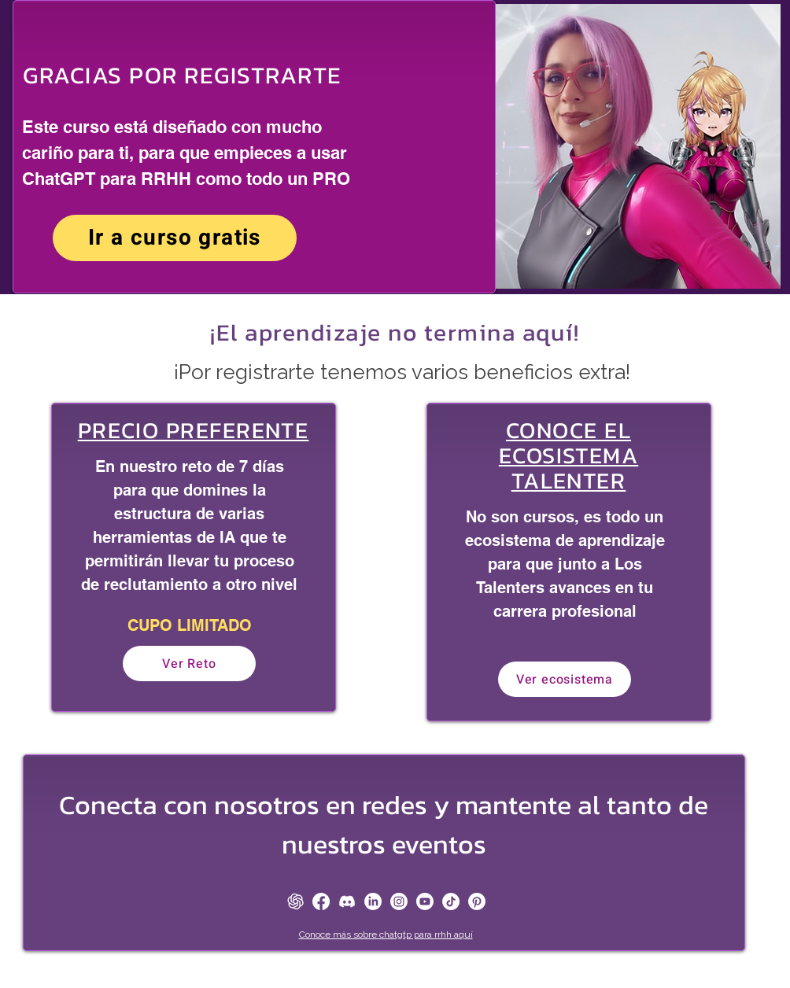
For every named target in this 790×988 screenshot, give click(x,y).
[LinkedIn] (373, 901)
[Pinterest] (476, 901)
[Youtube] (425, 901)
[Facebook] (321, 901)
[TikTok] (451, 901)
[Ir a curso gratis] (175, 238)
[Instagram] (399, 901)
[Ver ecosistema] (564, 679)
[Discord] (347, 901)
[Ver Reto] (189, 663)
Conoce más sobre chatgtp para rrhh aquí (386, 934)
